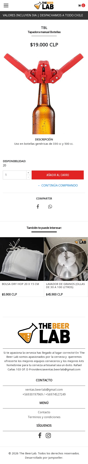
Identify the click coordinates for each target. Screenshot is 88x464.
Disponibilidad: (14, 161)
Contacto (44, 412)
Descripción (44, 139)
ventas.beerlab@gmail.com (44, 389)
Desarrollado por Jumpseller (44, 457)
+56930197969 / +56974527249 (44, 394)
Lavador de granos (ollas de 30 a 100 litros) (65, 285)
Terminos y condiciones (44, 417)
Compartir (44, 198)
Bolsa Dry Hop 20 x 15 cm (20, 284)
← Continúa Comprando (58, 185)
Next (82, 266)
